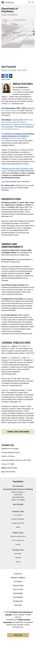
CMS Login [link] (18, 635)
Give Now (18, 605)
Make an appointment (18, 536)
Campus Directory (18, 523)
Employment (18, 601)
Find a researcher (18, 540)
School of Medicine (9, 15)
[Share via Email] (10, 76)
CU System (18, 582)
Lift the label (5, 181)
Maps (18, 527)
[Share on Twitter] (6, 76)
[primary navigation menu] (33, 2)
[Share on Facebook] (3, 76)
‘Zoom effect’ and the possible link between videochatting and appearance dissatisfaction (17, 122)
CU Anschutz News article (11, 110)
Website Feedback (18, 578)
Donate (18, 544)
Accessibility (18, 593)
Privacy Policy (18, 585)
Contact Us (18, 574)
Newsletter (18, 553)
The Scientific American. (11, 129)
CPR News (14, 150)
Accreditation (18, 597)
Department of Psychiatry (9, 10)
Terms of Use (18, 589)
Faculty (18, 562)
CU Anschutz (18, 515)
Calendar (18, 557)
